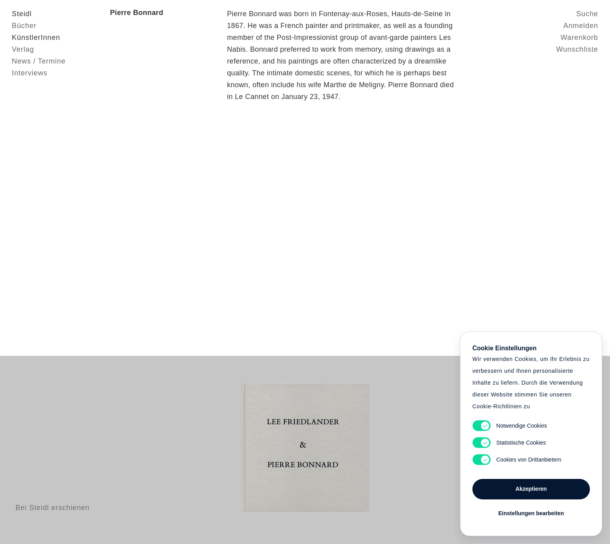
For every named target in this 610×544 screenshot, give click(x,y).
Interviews (29, 73)
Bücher (24, 26)
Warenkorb (579, 37)
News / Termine (38, 61)
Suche (587, 14)
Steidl (22, 14)
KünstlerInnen (36, 37)
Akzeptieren (531, 489)
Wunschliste (577, 49)
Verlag (23, 49)
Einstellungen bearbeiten (531, 513)
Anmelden (580, 26)
